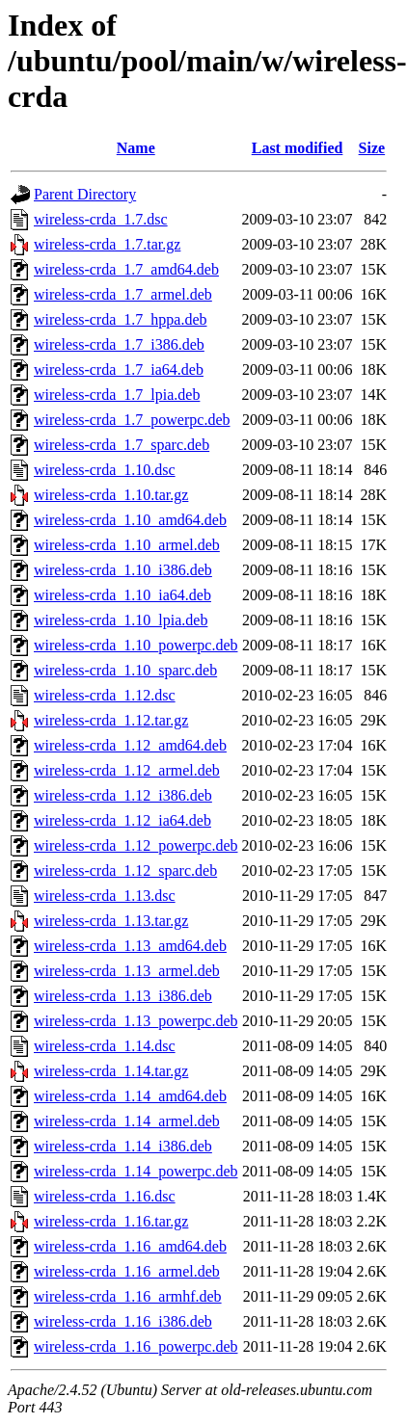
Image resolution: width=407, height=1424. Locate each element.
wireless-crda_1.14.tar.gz (111, 1071)
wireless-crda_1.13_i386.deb (123, 996)
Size (372, 148)
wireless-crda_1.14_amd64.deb (130, 1096)
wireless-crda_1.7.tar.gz (107, 244)
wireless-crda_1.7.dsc (101, 219)
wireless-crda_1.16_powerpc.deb (135, 1346)
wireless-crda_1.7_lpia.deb (117, 394)
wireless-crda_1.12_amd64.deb (130, 745)
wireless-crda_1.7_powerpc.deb (132, 419)
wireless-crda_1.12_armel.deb (127, 770)
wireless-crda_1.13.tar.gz (111, 920)
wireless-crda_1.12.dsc (105, 695)
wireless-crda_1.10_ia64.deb (122, 595)
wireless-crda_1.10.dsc (105, 469)
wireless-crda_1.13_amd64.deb (130, 945)
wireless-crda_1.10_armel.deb (127, 545)
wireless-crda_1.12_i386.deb (123, 795)
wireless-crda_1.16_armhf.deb (128, 1296)
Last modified (297, 148)
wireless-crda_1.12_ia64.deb (122, 820)
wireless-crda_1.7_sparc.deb (121, 444)
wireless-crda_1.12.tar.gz (111, 720)
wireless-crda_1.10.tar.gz (111, 495)
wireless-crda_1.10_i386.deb (123, 570)
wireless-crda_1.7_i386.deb (119, 344)
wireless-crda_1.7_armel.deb (123, 294)
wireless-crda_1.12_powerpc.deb (135, 845)
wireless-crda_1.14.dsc (105, 1046)
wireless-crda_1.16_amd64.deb (130, 1246)
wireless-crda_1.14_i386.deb (123, 1146)
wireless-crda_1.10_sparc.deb (125, 670)
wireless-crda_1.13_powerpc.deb (135, 1021)
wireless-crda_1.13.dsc (105, 895)
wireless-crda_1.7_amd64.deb (126, 269)
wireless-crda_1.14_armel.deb (127, 1121)
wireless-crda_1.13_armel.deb (127, 971)
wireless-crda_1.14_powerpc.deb (135, 1171)
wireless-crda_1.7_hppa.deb (120, 319)
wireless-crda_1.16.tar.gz (111, 1221)
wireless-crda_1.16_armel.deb (127, 1271)
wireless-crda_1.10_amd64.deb (130, 520)
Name (136, 148)
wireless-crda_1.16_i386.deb (123, 1321)
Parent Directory (85, 194)
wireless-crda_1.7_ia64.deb (119, 369)
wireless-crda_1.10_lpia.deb (120, 620)
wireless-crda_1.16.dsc (105, 1196)
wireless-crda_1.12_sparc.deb (125, 870)
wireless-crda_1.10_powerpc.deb (135, 645)
